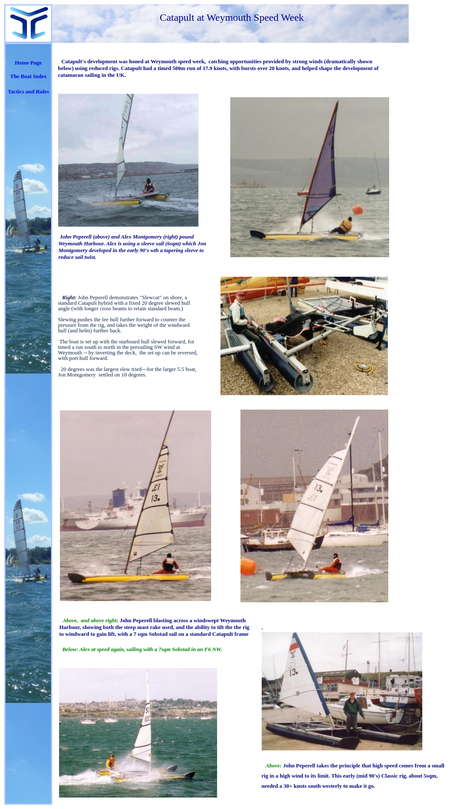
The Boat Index (28, 76)
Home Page (28, 62)
